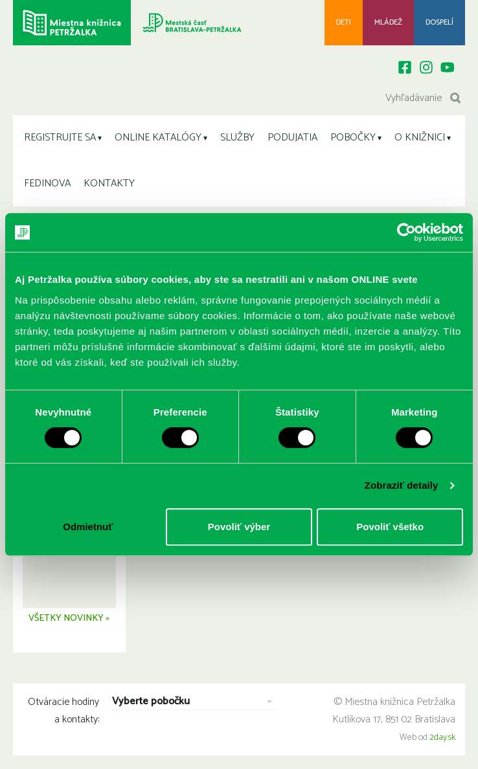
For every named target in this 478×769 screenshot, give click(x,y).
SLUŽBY (237, 137)
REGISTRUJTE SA (60, 137)
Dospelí (439, 22)
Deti (343, 22)
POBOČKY (353, 137)
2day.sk (442, 738)
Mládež (388, 22)
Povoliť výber (239, 526)
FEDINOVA (47, 183)
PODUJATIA (292, 137)
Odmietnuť (88, 526)
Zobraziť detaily (401, 485)
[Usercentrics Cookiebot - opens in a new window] (406, 232)
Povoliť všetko (390, 526)
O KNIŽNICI (419, 137)
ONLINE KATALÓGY (158, 137)
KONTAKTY (109, 183)
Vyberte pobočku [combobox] (151, 704)
